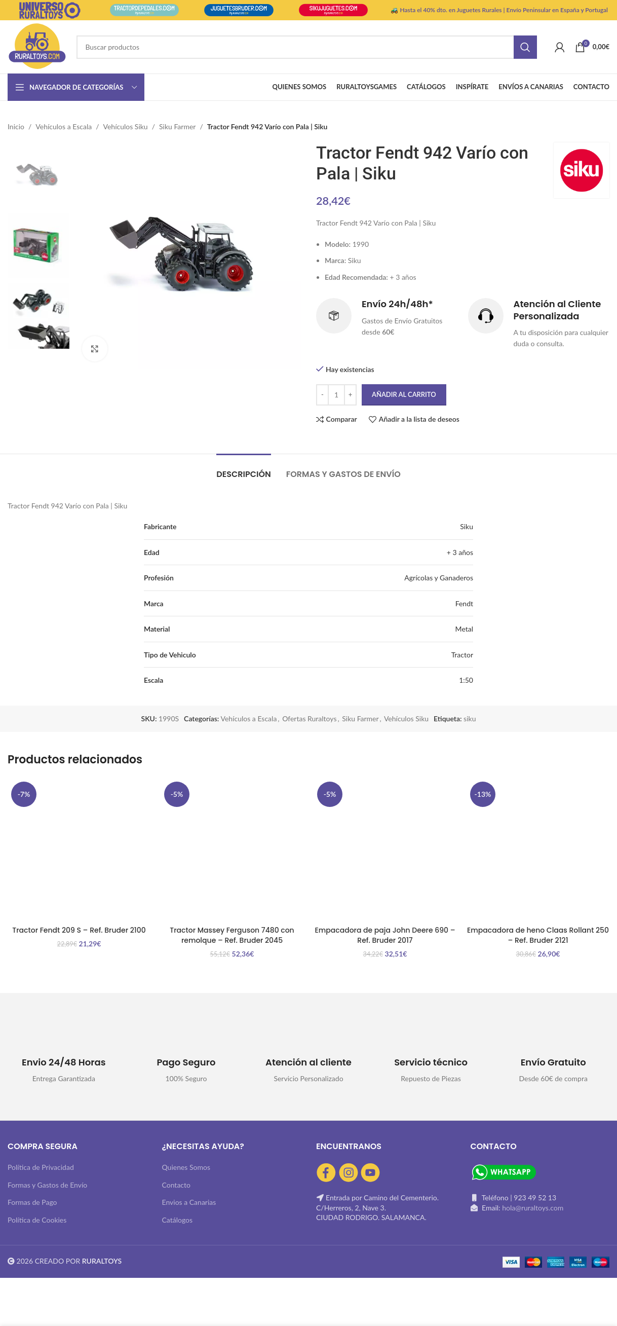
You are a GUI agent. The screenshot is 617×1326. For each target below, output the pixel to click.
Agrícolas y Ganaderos (438, 577)
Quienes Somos (186, 1167)
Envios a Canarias (189, 1202)
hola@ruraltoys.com (532, 1207)
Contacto (176, 1185)
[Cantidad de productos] (336, 395)
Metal (464, 628)
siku (470, 718)
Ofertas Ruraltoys (309, 718)
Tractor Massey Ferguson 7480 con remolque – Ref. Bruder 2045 (232, 935)
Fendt (464, 603)
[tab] (243, 469)
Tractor (462, 654)
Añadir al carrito (404, 394)
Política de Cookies (37, 1220)
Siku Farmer (177, 126)
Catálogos (177, 1220)
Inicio (16, 126)
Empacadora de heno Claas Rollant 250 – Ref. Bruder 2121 (538, 935)
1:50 (466, 680)
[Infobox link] (387, 318)
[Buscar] (306, 47)
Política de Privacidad (41, 1167)
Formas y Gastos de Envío (47, 1185)
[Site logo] (37, 46)
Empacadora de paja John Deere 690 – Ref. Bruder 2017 (385, 935)
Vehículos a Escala (63, 126)
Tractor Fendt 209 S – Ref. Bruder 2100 (78, 930)
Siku (466, 526)
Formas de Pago (32, 1202)
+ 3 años (460, 552)
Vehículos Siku (125, 126)
